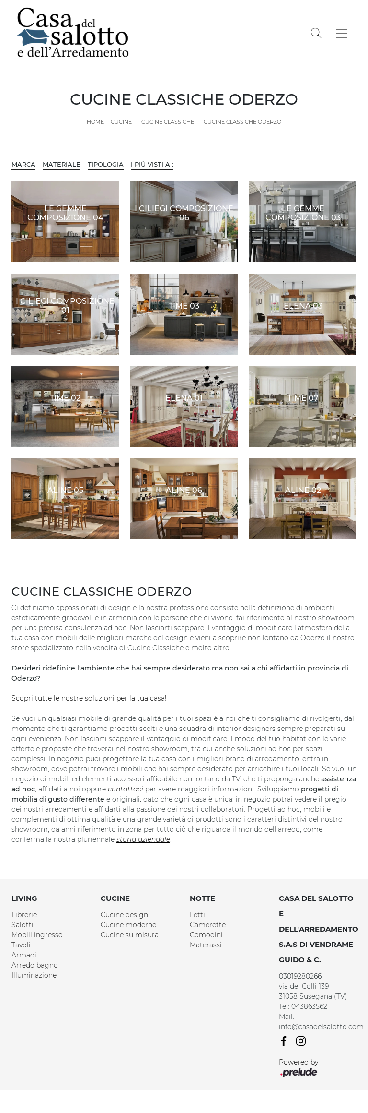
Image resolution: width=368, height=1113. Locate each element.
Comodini (206, 935)
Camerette (208, 925)
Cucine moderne (128, 925)
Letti (197, 914)
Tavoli (21, 945)
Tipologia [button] (106, 164)
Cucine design (124, 914)
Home (95, 122)
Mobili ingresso (37, 935)
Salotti (23, 925)
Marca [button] (23, 164)
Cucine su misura (130, 935)
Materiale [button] (61, 164)
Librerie (24, 914)
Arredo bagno (35, 965)
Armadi (24, 955)
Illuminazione (34, 975)
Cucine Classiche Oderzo (242, 122)
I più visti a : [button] (152, 164)
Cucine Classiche (167, 122)
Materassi (206, 945)
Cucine (121, 122)
